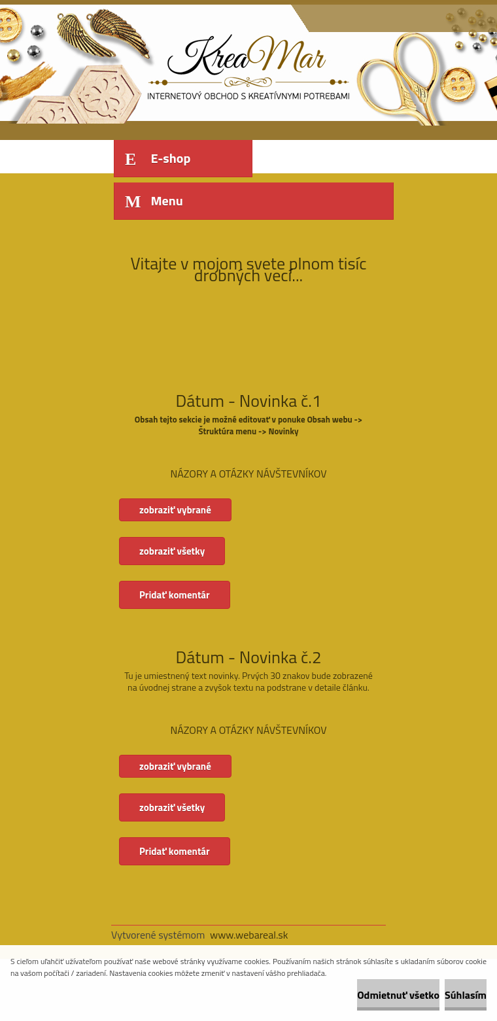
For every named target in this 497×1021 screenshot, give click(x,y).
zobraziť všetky (172, 551)
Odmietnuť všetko (398, 995)
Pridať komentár (174, 594)
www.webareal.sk (249, 935)
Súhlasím (466, 995)
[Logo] (201, 63)
